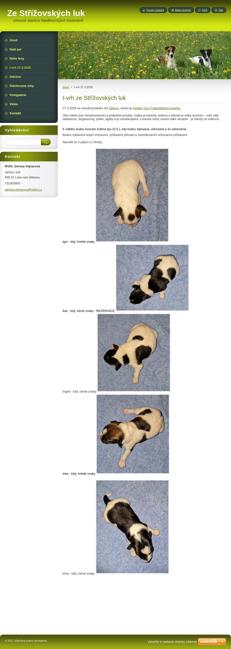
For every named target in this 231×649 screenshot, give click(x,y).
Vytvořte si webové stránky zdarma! (172, 641)
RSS (204, 10)
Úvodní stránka (155, 10)
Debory (114, 108)
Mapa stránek (183, 10)
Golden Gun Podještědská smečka (156, 108)
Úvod (66, 87)
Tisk (220, 10)
